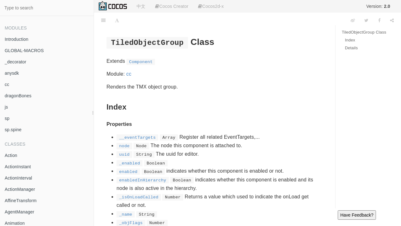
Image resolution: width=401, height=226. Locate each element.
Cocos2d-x (211, 6)
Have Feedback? (356, 215)
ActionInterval (18, 177)
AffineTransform (21, 200)
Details (351, 48)
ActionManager (20, 189)
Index (350, 40)
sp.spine (13, 129)
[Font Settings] (117, 20)
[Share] (391, 20)
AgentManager (19, 211)
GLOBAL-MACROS (24, 50)
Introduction (17, 39)
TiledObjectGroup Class (364, 32)
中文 (141, 6)
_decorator (15, 61)
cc (7, 84)
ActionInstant (18, 166)
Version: (378, 6)
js (6, 107)
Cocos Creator (171, 6)
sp (7, 118)
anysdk (12, 73)
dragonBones (18, 95)
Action (11, 155)
